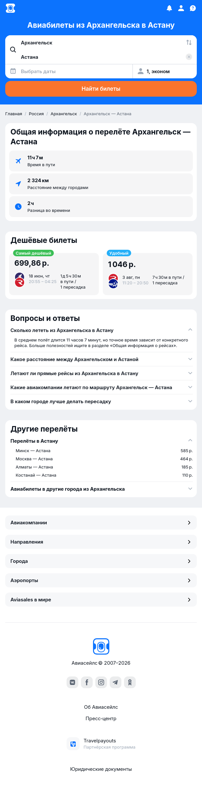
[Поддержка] (193, 8)
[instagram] (101, 682)
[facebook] (87, 682)
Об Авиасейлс (101, 707)
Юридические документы (101, 769)
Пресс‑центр (100, 718)
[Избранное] (169, 8)
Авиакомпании (101, 522)
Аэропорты (101, 580)
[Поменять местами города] (189, 42)
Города (101, 561)
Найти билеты (101, 89)
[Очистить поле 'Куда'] (189, 57)
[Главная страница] (10, 8)
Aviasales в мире (101, 599)
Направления (101, 542)
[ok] (130, 682)
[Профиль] (181, 8)
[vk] (72, 682)
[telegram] (115, 682)
